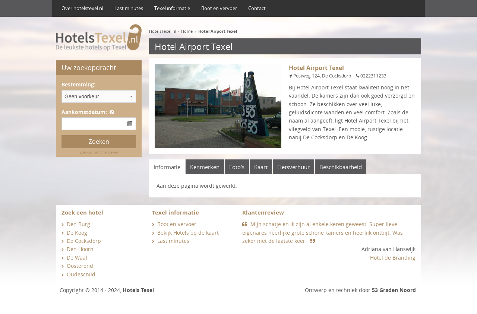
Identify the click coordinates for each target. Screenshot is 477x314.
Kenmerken (204, 167)
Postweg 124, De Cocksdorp (322, 76)
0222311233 (373, 76)
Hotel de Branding (393, 257)
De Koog (77, 232)
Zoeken (99, 141)
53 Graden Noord (394, 290)
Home (187, 31)
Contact (257, 8)
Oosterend (80, 265)
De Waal (77, 257)
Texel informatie (172, 8)
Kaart (261, 167)
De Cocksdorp (84, 240)
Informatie (167, 167)
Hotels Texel (138, 290)
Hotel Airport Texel (217, 31)
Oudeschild (81, 274)
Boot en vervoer (219, 8)
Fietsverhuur (293, 167)
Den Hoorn (80, 249)
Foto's (236, 167)
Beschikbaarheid (340, 167)
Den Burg (78, 224)
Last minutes (128, 8)
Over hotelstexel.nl (82, 8)
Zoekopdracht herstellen (99, 152)
